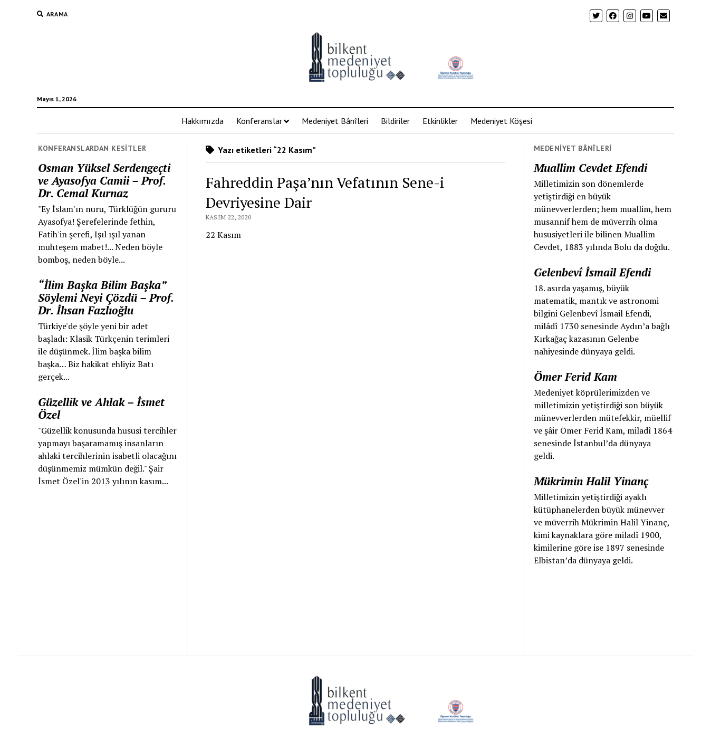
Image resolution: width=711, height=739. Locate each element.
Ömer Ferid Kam (575, 376)
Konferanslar (259, 121)
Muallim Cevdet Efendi (590, 167)
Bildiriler (395, 121)
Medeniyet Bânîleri (335, 121)
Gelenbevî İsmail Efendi (592, 272)
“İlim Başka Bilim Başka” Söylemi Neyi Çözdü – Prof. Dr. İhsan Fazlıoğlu (106, 297)
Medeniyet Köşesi (501, 121)
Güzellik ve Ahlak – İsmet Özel (101, 408)
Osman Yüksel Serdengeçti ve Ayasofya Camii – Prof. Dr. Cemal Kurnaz (104, 180)
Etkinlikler (440, 121)
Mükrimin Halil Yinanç (591, 481)
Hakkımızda (202, 121)
